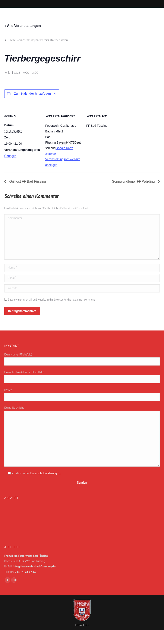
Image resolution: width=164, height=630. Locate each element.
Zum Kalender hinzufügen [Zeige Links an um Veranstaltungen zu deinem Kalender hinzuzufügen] (32, 93)
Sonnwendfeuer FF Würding (134, 181)
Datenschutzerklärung (43, 473)
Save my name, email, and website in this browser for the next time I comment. (51, 300)
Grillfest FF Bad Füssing (27, 181)
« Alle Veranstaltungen (22, 26)
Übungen (10, 156)
